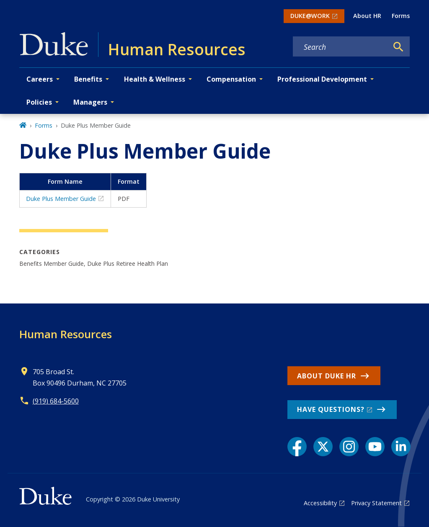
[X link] (323, 446)
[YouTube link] (375, 446)
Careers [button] (39, 79)
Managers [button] (90, 102)
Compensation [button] (231, 79)
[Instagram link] (349, 446)
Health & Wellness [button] (154, 79)
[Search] (398, 47)
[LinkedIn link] (401, 446)
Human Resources (65, 334)
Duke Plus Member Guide (61, 199)
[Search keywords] (340, 47)
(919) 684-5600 (56, 401)
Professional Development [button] (322, 79)
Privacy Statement (376, 503)
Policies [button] (39, 102)
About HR (367, 16)
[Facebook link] (297, 446)
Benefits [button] (88, 79)
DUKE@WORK (310, 16)
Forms (401, 16)
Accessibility (320, 503)
